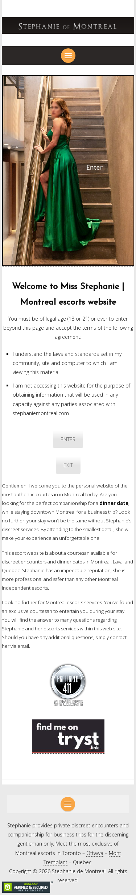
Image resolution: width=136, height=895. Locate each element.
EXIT (68, 465)
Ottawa (94, 853)
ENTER (68, 439)
